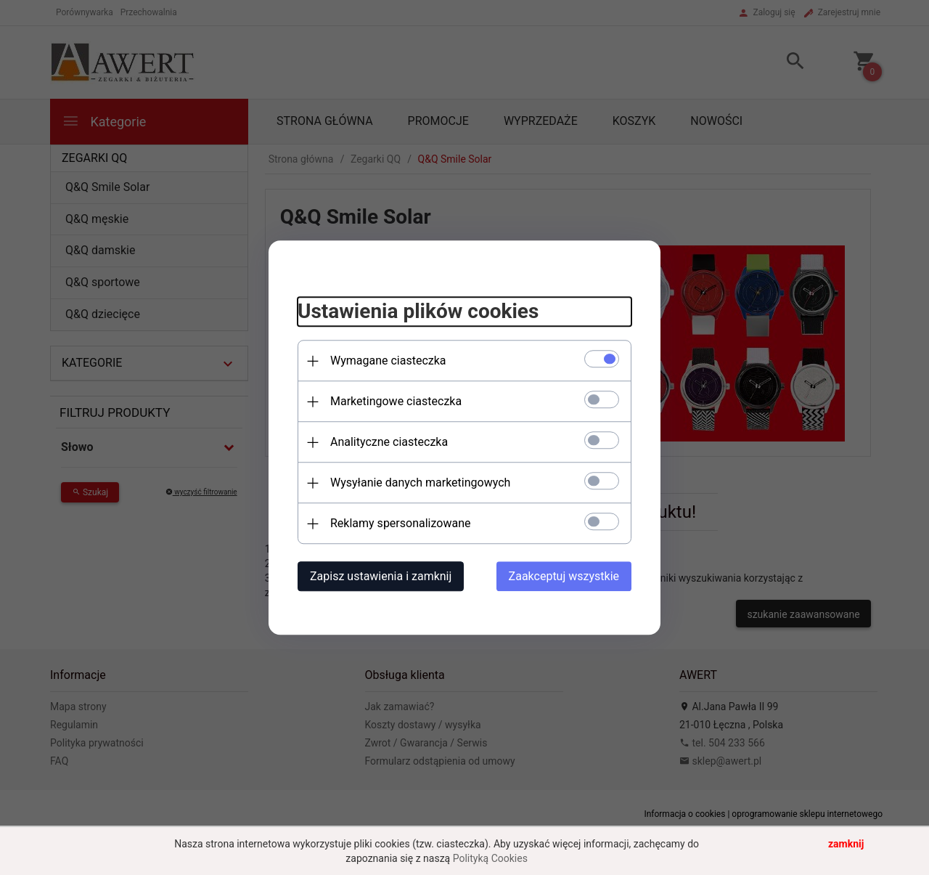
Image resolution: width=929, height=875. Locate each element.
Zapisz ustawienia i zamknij (380, 576)
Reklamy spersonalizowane (400, 523)
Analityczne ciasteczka (389, 442)
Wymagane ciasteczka (388, 360)
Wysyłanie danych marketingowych (420, 482)
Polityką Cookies (490, 858)
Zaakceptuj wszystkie (564, 576)
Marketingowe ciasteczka (396, 401)
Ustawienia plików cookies (418, 312)
